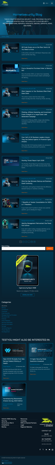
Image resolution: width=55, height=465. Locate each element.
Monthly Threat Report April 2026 (33, 160)
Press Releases (25, 134)
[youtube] (49, 450)
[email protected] (46, 444)
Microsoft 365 (32, 88)
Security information (7, 324)
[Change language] (45, 3)
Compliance (5, 309)
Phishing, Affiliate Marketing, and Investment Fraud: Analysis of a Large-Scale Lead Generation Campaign (36, 114)
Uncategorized (6, 332)
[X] (43, 450)
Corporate (4, 311)
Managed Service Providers (28, 199)
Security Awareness (33, 44)
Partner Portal (7, 462)
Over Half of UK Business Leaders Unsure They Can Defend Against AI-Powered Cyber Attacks (36, 139)
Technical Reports (26, 65)
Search (50, 248)
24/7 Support (5, 460)
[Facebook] (40, 450)
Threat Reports (25, 158)
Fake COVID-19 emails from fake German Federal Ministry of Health (13, 361)
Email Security (25, 44)
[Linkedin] (46, 450)
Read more (5, 378)
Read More (24, 58)
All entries (4, 306)
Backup (4, 307)
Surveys (4, 326)
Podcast (4, 319)
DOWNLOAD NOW (27, 295)
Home (3, 36)
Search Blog (5, 246)
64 (31, 242)
